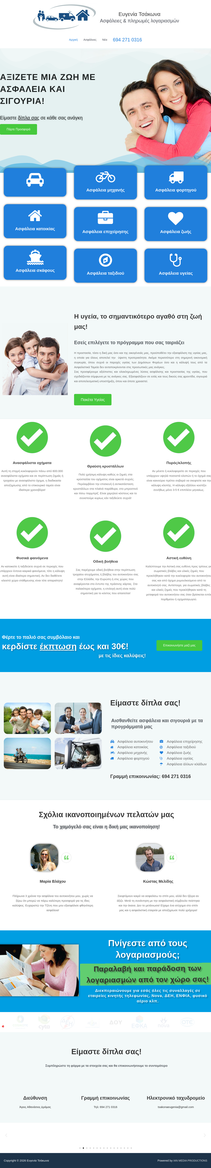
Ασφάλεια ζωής (176, 231)
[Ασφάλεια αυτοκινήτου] (35, 179)
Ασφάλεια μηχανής (105, 189)
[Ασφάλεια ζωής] (175, 218)
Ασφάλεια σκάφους (35, 270)
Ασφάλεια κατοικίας (35, 228)
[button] (6, 1135)
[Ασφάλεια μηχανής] (105, 176)
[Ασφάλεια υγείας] (175, 260)
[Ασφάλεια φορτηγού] (175, 176)
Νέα (104, 39)
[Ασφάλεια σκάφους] (35, 257)
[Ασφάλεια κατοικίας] (35, 215)
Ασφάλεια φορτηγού (176, 189)
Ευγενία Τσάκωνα (139, 13)
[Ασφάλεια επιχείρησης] (105, 218)
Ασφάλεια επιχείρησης (105, 231)
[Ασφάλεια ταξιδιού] (105, 260)
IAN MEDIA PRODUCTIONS (189, 1160)
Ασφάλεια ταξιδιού (105, 273)
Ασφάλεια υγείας (176, 273)
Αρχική (73, 39)
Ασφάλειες (89, 39)
